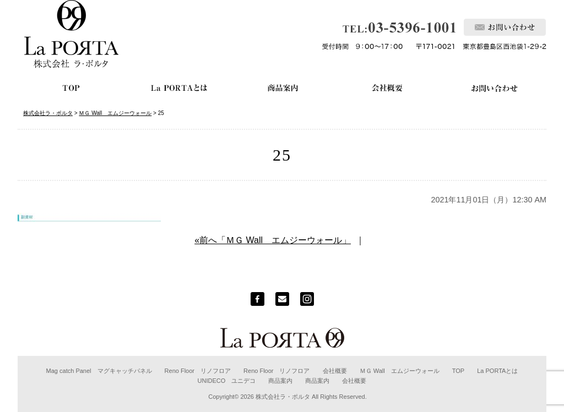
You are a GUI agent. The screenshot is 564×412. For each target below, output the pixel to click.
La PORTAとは (497, 370)
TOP (458, 370)
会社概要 (335, 370)
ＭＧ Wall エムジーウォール (400, 370)
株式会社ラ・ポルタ (283, 396)
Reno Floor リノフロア (198, 370)
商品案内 (280, 380)
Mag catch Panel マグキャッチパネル (99, 370)
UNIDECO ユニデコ (227, 380)
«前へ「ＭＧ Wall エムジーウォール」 (272, 240)
